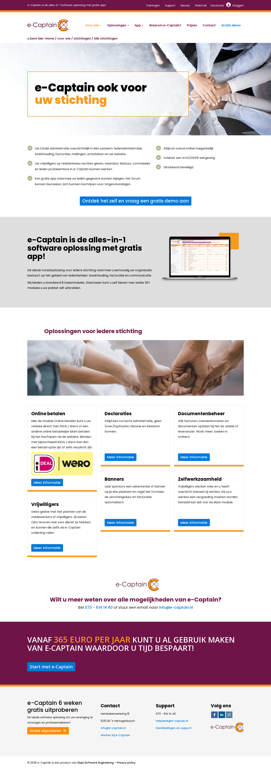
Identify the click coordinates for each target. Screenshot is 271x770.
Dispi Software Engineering (95, 763)
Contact (209, 25)
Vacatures (217, 5)
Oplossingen (118, 25)
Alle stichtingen (105, 38)
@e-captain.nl (176, 607)
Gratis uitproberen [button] (48, 730)
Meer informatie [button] (47, 482)
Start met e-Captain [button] (51, 666)
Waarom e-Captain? (165, 25)
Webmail (201, 5)
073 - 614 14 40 (99, 607)
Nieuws (185, 5)
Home (49, 38)
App (139, 25)
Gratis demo (231, 25)
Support (170, 5)
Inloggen (235, 5)
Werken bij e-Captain (115, 735)
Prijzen (192, 25)
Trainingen (153, 5)
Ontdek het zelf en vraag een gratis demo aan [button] (135, 201)
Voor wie (93, 25)
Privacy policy (126, 763)
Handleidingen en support (174, 728)
